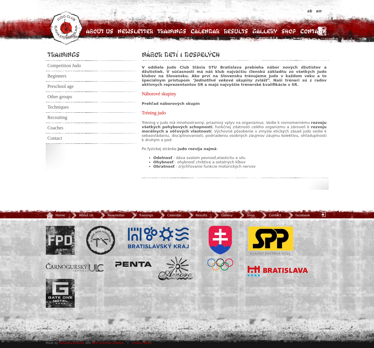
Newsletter (135, 31)
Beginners (57, 76)
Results (236, 31)
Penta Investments (133, 264)
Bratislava (278, 271)
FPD (60, 240)
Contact (312, 31)
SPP (271, 240)
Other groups (60, 96)
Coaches (55, 127)
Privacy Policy (142, 343)
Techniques (58, 107)
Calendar (205, 31)
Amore (175, 268)
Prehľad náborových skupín (171, 103)
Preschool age (61, 86)
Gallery (264, 31)
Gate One (60, 293)
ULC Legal (75, 268)
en (318, 11)
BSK (158, 238)
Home (55, 215)
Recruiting (57, 117)
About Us (99, 31)
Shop (288, 31)
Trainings (171, 31)
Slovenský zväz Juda (100, 240)
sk (310, 11)
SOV (220, 248)
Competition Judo (64, 65)
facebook (298, 215)
